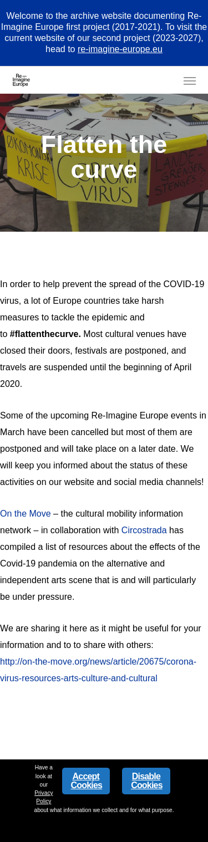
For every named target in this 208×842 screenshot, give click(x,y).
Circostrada (144, 530)
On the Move (25, 513)
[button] (190, 80)
